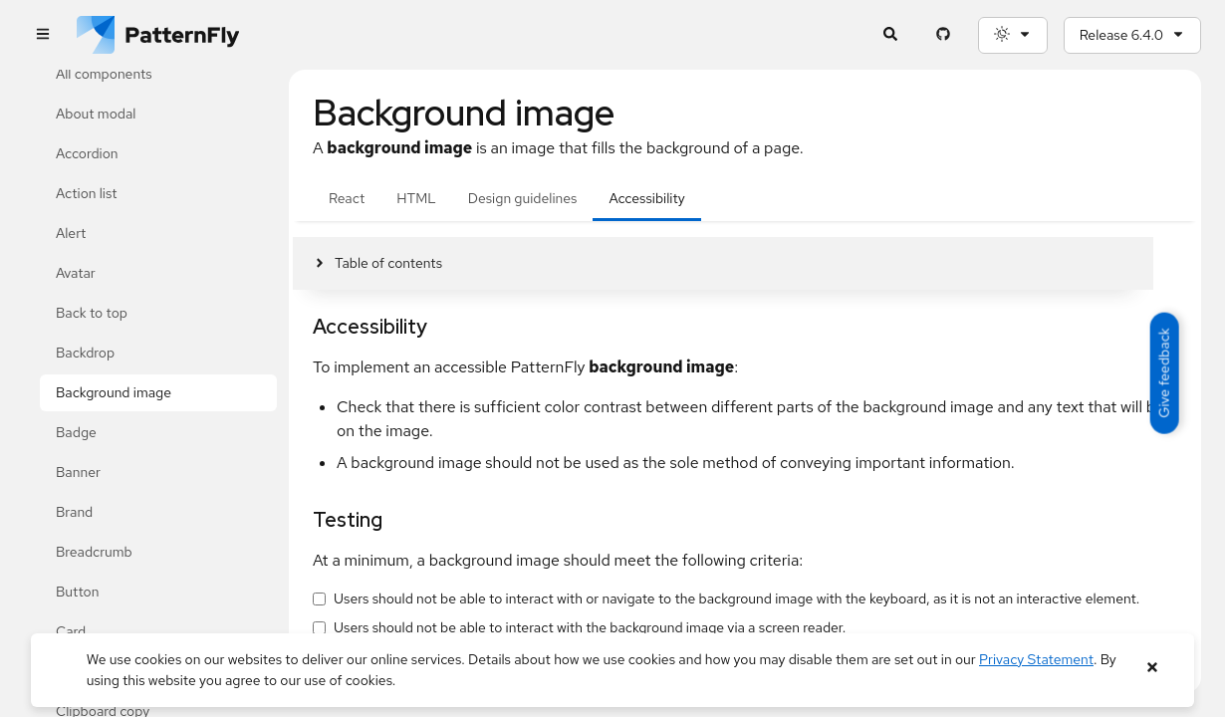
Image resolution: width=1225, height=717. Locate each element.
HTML (415, 198)
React (347, 198)
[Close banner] (1151, 667)
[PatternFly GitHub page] (943, 35)
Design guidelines (523, 198)
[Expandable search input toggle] (890, 35)
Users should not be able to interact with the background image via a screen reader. (590, 627)
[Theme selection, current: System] (1013, 35)
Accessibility (646, 198)
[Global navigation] (42, 35)
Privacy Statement (1036, 659)
